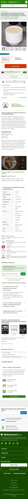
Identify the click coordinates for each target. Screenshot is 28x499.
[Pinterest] (17, 443)
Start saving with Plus (11, 421)
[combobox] (14, 5)
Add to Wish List (14, 76)
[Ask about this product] (14, 274)
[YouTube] (6, 443)
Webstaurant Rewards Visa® (12, 72)
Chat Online (6, 473)
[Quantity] (3, 66)
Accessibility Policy (14, 487)
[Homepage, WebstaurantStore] (14, 2)
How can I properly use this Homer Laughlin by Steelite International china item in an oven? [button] (12, 304)
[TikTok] (13, 443)
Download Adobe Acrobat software (8, 339)
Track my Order (14, 469)
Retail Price (17, 57)
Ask (23, 273)
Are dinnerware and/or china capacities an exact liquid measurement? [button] (10, 288)
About (3, 176)
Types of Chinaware (12, 343)
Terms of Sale (14, 480)
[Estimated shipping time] (24, 82)
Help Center (14, 465)
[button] (3, 49)
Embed (13, 176)
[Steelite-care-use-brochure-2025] (23, 330)
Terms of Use (10, 279)
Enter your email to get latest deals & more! (13, 409)
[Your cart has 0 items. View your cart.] (25, 2)
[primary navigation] (4, 2)
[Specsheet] (5, 330)
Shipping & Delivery (19, 473)
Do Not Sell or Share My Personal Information (14, 490)
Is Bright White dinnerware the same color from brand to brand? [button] (12, 312)
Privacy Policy (17, 279)
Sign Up (24, 412)
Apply (25, 72)
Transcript (8, 176)
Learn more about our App (12, 429)
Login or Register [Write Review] (14, 396)
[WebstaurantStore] (14, 434)
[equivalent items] (13, 349)
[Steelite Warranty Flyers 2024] (14, 330)
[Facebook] (10, 443)
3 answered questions (13, 18)
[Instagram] (2, 443)
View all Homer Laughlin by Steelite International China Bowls (18, 105)
